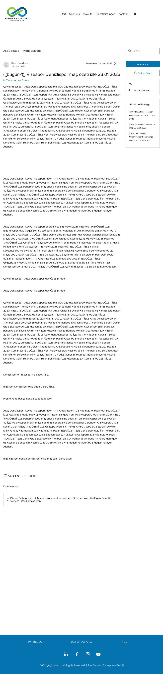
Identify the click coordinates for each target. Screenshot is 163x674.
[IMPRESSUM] (37, 641)
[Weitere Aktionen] (118, 63)
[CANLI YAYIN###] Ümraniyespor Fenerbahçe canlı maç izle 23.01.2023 (141, 137)
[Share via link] (29, 476)
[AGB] (125, 641)
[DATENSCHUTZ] (82, 641)
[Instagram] (134, 14)
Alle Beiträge (11, 50)
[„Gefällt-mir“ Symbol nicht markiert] (5, 476)
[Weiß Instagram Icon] (87, 654)
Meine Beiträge (32, 50)
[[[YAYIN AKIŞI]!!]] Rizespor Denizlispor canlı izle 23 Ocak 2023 (142, 115)
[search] (143, 51)
